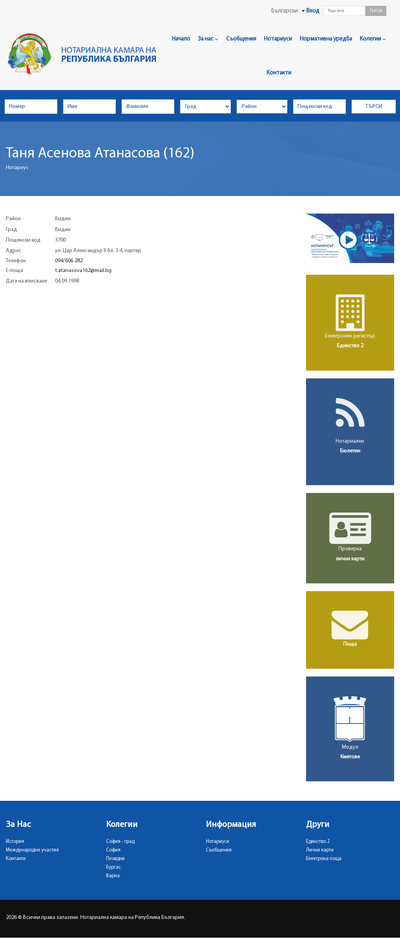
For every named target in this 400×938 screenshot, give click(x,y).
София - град (120, 841)
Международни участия (32, 850)
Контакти (279, 73)
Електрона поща (324, 858)
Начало (181, 39)
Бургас (113, 867)
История (15, 841)
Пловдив (115, 858)
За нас (208, 39)
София (113, 850)
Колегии (373, 39)
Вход (312, 11)
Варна (113, 875)
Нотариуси (278, 39)
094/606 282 (69, 261)
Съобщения (241, 39)
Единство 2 (318, 841)
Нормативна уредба (326, 39)
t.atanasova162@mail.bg (83, 271)
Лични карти (320, 850)
